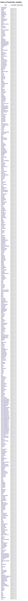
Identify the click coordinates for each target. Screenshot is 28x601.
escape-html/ (3, 173)
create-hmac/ (3, 120)
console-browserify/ (4, 105)
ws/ (1, 591)
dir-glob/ (2, 146)
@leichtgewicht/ (4, 14)
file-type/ (2, 196)
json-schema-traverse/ (5, 291)
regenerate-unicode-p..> (5, 462)
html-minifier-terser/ (4, 240)
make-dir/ (2, 316)
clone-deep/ (3, 89)
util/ (1, 565)
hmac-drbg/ (3, 235)
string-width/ (3, 526)
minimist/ (2, 339)
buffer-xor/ (3, 69)
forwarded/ (3, 203)
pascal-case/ (3, 382)
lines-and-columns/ (4, 304)
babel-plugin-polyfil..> (5, 41)
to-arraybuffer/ (3, 544)
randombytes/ (3, 452)
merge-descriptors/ (4, 323)
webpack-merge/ (4, 578)
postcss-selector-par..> (5, 433)
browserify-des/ (3, 61)
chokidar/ (2, 82)
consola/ (2, 104)
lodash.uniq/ (3, 311)
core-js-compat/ (3, 114)
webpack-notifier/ (4, 579)
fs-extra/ (2, 206)
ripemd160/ (3, 482)
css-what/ (2, 129)
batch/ (2, 47)
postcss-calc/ (3, 396)
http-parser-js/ (3, 244)
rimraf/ (2, 481)
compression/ (3, 99)
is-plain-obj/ (3, 276)
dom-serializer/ (3, 149)
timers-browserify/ (4, 542)
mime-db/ (2, 330)
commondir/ (3, 97)
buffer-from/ (3, 67)
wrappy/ (2, 590)
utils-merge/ (3, 566)
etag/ (2, 180)
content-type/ (3, 109)
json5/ (2, 292)
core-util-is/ (3, 115)
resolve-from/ (3, 476)
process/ (2, 441)
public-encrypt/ (3, 444)
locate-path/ (3, 307)
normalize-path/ (3, 352)
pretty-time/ (3, 439)
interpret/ (2, 263)
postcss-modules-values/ (5, 418)
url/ (1, 563)
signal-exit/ (3, 509)
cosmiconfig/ (3, 116)
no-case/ (2, 346)
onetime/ (2, 365)
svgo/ (2, 535)
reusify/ (2, 479)
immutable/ (3, 257)
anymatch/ (3, 33)
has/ (1, 229)
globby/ (2, 221)
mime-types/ (3, 331)
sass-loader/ (3, 487)
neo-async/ (3, 345)
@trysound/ (3, 16)
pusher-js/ (2, 446)
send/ (2, 494)
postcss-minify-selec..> (5, 413)
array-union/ (3, 35)
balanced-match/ (4, 45)
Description (21, 4)
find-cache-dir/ (3, 199)
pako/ (2, 375)
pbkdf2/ (2, 392)
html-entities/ (3, 237)
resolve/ (2, 477)
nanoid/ (2, 343)
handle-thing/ (3, 224)
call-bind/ (2, 73)
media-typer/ (3, 320)
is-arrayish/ (3, 266)
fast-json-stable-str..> (4, 190)
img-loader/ (3, 256)
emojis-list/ (3, 164)
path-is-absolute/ (4, 386)
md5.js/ (2, 317)
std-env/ (2, 522)
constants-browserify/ (5, 107)
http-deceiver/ (3, 242)
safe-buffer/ (3, 484)
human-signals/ (3, 249)
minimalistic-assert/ (4, 336)
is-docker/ (2, 270)
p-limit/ (2, 369)
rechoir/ (2, 460)
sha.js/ (2, 501)
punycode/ (3, 445)
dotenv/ (2, 158)
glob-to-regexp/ (3, 217)
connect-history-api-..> (5, 103)
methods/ (2, 326)
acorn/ (2, 25)
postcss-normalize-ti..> (5, 425)
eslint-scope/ (3, 175)
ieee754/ (2, 253)
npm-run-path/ (3, 356)
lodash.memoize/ (4, 310)
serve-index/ (3, 496)
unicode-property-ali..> (5, 557)
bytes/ (2, 72)
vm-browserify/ (3, 570)
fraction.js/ (3, 204)
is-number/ (3, 275)
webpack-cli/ (3, 574)
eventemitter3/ (3, 181)
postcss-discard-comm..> (5, 400)
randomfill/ (3, 453)
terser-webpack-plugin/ (5, 539)
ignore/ (2, 254)
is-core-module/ (3, 269)
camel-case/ (3, 76)
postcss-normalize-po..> (5, 421)
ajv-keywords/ (3, 27)
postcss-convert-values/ (5, 399)
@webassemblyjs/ (4, 19)
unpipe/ (2, 559)
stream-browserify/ (4, 523)
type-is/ (2, 552)
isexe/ (2, 282)
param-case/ (3, 376)
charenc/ (2, 80)
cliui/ (2, 88)
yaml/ (2, 596)
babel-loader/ (3, 40)
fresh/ (2, 205)
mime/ (2, 332)
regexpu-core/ (3, 466)
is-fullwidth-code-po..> (5, 273)
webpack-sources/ (4, 580)
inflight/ (2, 261)
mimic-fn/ (2, 333)
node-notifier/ (3, 350)
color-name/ (3, 92)
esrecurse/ (2, 177)
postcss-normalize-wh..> (5, 428)
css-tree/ (2, 128)
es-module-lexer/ (4, 171)
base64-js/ (3, 46)
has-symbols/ (3, 228)
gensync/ (2, 211)
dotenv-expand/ (3, 156)
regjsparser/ (3, 468)
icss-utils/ (2, 251)
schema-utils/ (3, 489)
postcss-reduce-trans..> (5, 432)
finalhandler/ (3, 198)
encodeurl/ (3, 165)
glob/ (2, 218)
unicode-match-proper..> (5, 554)
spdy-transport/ (3, 517)
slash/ (2, 510)
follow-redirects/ (4, 202)
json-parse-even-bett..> (5, 289)
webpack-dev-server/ (4, 577)
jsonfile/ (2, 293)
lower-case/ (3, 313)
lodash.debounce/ (4, 308)
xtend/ (2, 592)
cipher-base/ (3, 84)
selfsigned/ (3, 491)
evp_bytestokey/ (4, 184)
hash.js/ (2, 232)
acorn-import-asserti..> (5, 23)
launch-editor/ (3, 300)
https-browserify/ (4, 248)
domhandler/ (3, 153)
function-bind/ (3, 210)
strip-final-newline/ (4, 529)
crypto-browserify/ (4, 123)
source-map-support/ (4, 515)
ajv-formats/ (3, 26)
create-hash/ (3, 118)
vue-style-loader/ (4, 571)
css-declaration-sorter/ (5, 124)
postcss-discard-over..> (5, 403)
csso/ (2, 135)
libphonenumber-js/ (4, 301)
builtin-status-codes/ (4, 71)
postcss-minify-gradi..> (5, 411)
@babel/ (2, 9)
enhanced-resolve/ (4, 166)
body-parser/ (3, 52)
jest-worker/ (3, 285)
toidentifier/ (3, 547)
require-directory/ (4, 471)
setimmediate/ (3, 498)
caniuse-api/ (3, 77)
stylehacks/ (3, 532)
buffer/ (2, 70)
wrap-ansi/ (3, 589)
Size (17, 4)
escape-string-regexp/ (4, 174)
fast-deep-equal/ (4, 187)
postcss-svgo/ (3, 434)
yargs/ (2, 598)
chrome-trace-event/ (4, 83)
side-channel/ (3, 508)
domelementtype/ (4, 152)
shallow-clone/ (3, 502)
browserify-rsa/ (3, 63)
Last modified (13, 4)
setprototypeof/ (3, 500)
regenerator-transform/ (5, 465)
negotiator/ (3, 344)
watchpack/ (3, 572)
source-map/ (3, 516)
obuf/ (2, 361)
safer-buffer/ (3, 485)
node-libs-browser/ (4, 349)
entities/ (2, 167)
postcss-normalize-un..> (5, 426)
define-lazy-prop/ (4, 139)
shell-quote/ (3, 506)
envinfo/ (2, 168)
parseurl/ (2, 381)
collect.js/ (2, 90)
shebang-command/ (4, 503)
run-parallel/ (3, 483)
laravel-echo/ (3, 298)
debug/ (2, 136)
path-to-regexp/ (3, 389)
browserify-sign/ (4, 64)
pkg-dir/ (2, 395)
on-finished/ (3, 362)
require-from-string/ (4, 472)
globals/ (2, 219)
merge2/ (2, 325)
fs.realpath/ (3, 209)
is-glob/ (2, 274)
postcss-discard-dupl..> (5, 401)
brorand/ (2, 58)
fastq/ (2, 192)
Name (6, 4)
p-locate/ (2, 370)
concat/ (2, 102)
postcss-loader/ (3, 406)
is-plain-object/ (3, 278)
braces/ (2, 57)
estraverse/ (3, 178)
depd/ (2, 140)
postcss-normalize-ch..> (5, 419)
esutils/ (2, 179)
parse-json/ (3, 380)
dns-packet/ (3, 148)
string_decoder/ (3, 527)
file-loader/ (3, 194)
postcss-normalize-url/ (5, 427)
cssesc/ (2, 130)
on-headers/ (3, 363)
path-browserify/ (4, 383)
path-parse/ (3, 388)
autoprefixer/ (3, 39)
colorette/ (2, 95)
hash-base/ (3, 230)
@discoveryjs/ (3, 12)
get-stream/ (3, 215)
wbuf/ (2, 573)
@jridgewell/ (3, 13)
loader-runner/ (3, 305)
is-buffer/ (2, 268)
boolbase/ (2, 54)
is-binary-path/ (3, 267)
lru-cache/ (2, 314)
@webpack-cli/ (3, 20)
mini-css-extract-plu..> (5, 335)
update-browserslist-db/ (5, 560)
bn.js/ (2, 51)
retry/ (2, 478)
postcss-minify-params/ (5, 412)
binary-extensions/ (4, 50)
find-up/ (2, 200)
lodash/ (2, 312)
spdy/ (2, 519)
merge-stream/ (3, 324)
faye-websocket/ (4, 193)
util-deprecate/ (3, 564)
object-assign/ (3, 358)
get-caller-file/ (3, 212)
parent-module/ (3, 377)
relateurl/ (2, 469)
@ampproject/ (3, 8)
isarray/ (2, 281)
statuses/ (2, 521)
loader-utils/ (3, 306)
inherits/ (2, 262)
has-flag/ (2, 225)
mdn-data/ (3, 319)
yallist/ (2, 595)
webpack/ (2, 582)
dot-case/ (2, 155)
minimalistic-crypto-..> (5, 337)
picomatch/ (3, 394)
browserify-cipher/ (4, 60)
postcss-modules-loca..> (5, 415)
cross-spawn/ (3, 121)
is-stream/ (2, 279)
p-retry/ (2, 373)
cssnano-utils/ (3, 133)
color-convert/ (3, 91)
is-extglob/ (3, 272)
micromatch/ (3, 327)
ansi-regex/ (3, 31)
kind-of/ (2, 295)
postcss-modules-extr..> (5, 414)
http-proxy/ (3, 247)
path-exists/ (3, 384)
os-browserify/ (3, 368)
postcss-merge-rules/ (4, 408)
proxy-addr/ (3, 443)
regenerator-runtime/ (4, 464)
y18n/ (2, 593)
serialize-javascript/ (4, 495)
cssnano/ (2, 134)
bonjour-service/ (4, 53)
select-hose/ (3, 490)
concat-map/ (3, 101)
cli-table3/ (3, 86)
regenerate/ (3, 463)
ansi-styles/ (3, 32)
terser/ (2, 540)
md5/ (2, 318)
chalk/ (2, 79)
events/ (2, 183)
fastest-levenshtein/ (4, 191)
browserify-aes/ (3, 59)
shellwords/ (3, 507)
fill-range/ (2, 197)
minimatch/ (3, 338)
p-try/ (2, 374)
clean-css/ (2, 85)
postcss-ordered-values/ (5, 430)
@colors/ (2, 10)
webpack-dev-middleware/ (5, 576)
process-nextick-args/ (4, 440)
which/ (2, 586)
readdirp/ (2, 459)
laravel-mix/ (3, 299)
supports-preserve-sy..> (5, 534)
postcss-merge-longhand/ (5, 407)
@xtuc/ (2, 21)
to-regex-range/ (3, 546)
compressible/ (3, 98)
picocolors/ (3, 393)
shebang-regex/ (3, 504)
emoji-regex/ (3, 162)
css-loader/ (3, 126)
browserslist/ (3, 66)
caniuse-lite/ (3, 78)
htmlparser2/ (3, 241)
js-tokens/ (2, 287)
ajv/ (1, 28)
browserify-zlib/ (4, 65)
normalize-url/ (3, 355)
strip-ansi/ (2, 528)
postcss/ (2, 438)
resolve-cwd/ (3, 475)
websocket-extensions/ (5, 585)
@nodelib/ (3, 15)
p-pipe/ (2, 371)
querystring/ (3, 450)
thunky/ (2, 541)
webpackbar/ (3, 583)
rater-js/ (2, 456)
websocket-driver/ (4, 584)
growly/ (2, 223)
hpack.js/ (2, 236)
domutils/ (2, 154)
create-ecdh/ (3, 117)
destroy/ (2, 142)
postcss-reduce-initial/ (5, 431)
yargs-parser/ (3, 597)
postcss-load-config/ (4, 405)
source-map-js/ (3, 514)
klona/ (2, 297)
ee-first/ (2, 159)
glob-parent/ (3, 216)
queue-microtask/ (4, 451)
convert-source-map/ (4, 110)
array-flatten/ (3, 34)
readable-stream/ (4, 458)
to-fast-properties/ (4, 545)
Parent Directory (4, 7)
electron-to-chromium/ (5, 160)
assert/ (2, 38)
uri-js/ (2, 561)
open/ (2, 367)
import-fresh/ (3, 259)
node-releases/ (3, 351)
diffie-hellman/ (3, 145)
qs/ (1, 447)
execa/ (2, 185)
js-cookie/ (2, 286)
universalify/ (3, 558)
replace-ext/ (3, 470)
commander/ (3, 96)
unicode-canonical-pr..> (5, 553)
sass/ (2, 488)
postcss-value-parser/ (4, 437)
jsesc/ (2, 288)
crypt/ (2, 122)
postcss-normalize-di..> (5, 420)
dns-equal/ (3, 147)
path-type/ (3, 390)
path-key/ (2, 387)
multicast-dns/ (3, 342)
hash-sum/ (3, 231)
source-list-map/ (4, 513)
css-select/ (3, 127)
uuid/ (2, 567)
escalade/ (2, 172)
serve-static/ (3, 497)
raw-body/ (3, 457)
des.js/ (2, 141)
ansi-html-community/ (5, 29)
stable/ (2, 520)
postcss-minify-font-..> (5, 409)
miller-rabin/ (3, 329)
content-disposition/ (4, 108)
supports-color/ (3, 533)
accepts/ (2, 22)
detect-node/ (3, 143)
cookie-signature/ (4, 111)
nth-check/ (3, 357)
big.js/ (2, 48)
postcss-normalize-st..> (5, 424)
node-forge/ (3, 348)
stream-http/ (3, 525)
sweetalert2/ (3, 536)
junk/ (2, 294)
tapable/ (2, 538)
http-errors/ (3, 243)
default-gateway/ (4, 137)
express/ (2, 186)
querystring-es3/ (4, 449)
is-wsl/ (2, 280)
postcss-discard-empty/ (5, 402)
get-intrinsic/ (3, 213)
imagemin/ (3, 255)
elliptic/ (2, 161)
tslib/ (2, 548)
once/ (2, 364)
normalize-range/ (4, 354)
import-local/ (3, 260)
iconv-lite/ (3, 250)
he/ (1, 234)
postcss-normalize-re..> (5, 422)
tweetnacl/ (3, 551)
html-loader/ (3, 238)
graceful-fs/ (3, 222)
